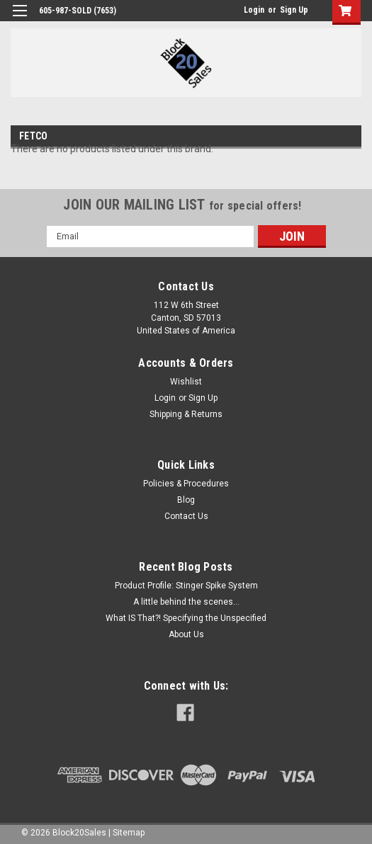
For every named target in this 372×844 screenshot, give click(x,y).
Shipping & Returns (186, 414)
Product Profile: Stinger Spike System (186, 586)
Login (254, 10)
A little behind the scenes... (186, 602)
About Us (186, 634)
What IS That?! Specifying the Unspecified (186, 618)
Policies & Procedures (186, 484)
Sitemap (129, 833)
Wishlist (186, 382)
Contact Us (186, 516)
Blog (186, 500)
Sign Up (294, 10)
